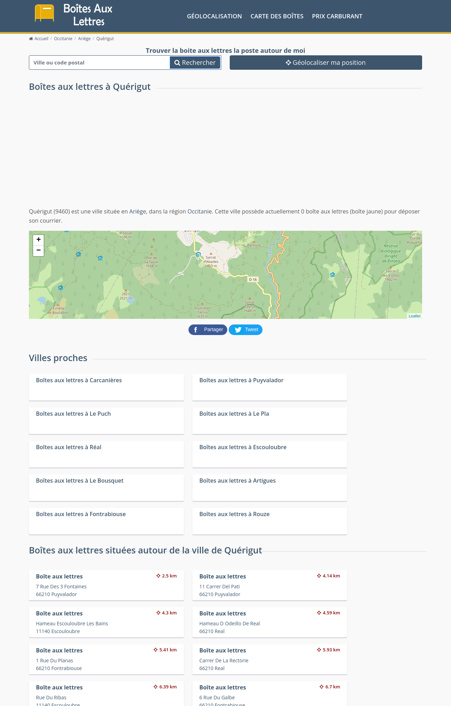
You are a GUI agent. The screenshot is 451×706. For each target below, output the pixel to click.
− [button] (38, 250)
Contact (114, 695)
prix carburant (337, 15)
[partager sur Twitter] (245, 328)
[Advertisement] (225, 153)
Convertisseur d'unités (345, 662)
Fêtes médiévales (339, 671)
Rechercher (195, 61)
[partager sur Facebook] (209, 328)
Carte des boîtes (277, 15)
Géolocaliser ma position (326, 61)
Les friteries (234, 671)
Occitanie (199, 211)
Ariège (137, 211)
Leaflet (414, 315)
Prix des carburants (243, 662)
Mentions (134, 695)
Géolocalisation (214, 15)
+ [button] (38, 239)
